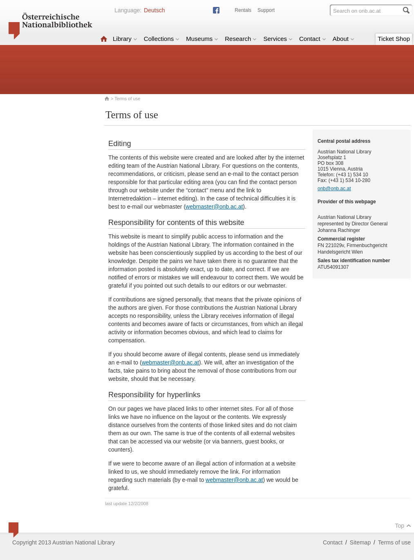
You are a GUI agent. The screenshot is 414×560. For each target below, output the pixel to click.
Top (403, 525)
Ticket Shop (394, 38)
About (343, 38)
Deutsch (154, 10)
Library (125, 38)
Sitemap (360, 542)
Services (278, 38)
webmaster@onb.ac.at (214, 206)
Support (266, 10)
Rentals (243, 10)
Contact (312, 38)
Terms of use (394, 542)
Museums (202, 38)
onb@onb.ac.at (334, 188)
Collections (161, 38)
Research (241, 38)
